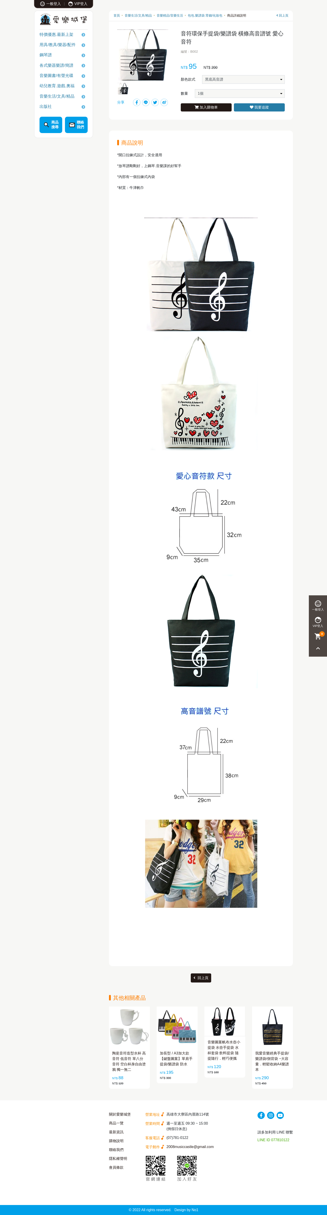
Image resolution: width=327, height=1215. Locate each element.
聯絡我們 (116, 1150)
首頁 (117, 15)
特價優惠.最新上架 (56, 34)
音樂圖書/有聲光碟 (56, 75)
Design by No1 (186, 1210)
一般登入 (50, 4)
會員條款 (116, 1167)
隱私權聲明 (118, 1159)
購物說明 (116, 1141)
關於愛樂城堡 (120, 1114)
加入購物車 (206, 107)
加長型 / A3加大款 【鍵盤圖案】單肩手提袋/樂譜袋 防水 (176, 1058)
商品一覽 (116, 1123)
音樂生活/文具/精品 (57, 96)
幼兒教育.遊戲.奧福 (57, 86)
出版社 (46, 106)
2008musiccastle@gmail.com (190, 1147)
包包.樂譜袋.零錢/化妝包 (205, 15)
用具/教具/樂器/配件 (58, 44)
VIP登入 (78, 4)
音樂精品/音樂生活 (170, 15)
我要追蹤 (259, 107)
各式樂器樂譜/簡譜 (56, 65)
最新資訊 (116, 1132)
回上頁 (282, 15)
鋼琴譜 (46, 55)
